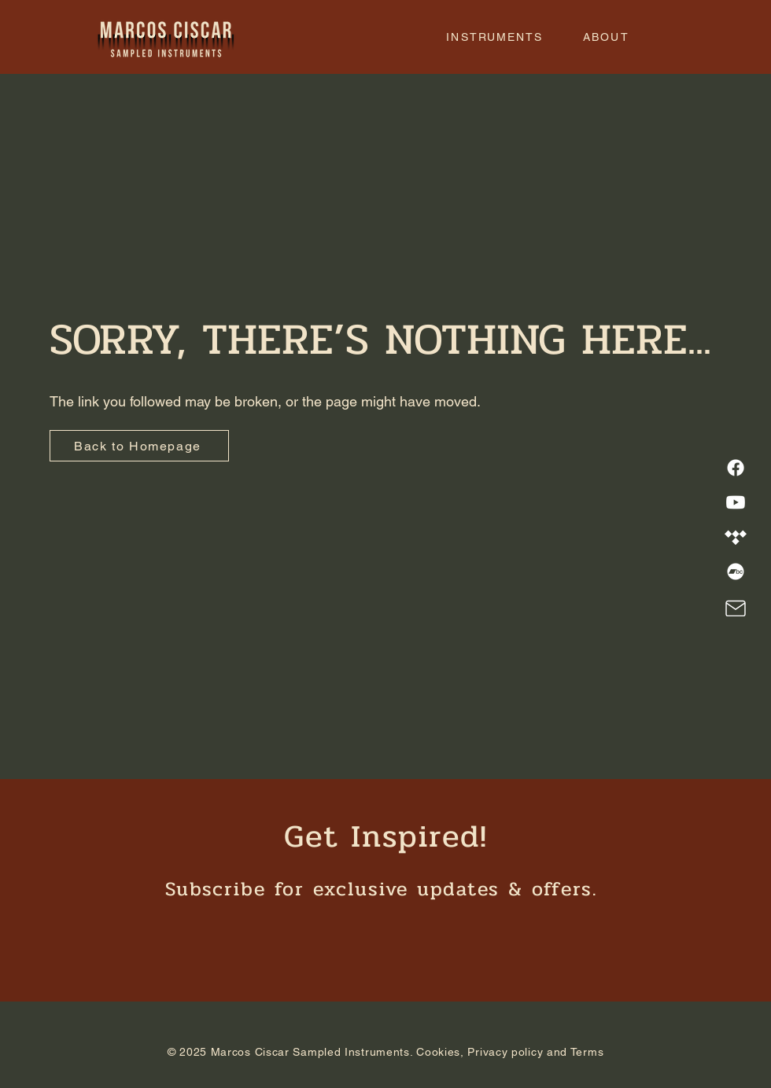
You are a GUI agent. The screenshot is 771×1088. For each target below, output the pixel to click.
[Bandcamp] (736, 572)
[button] (495, 37)
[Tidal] (736, 537)
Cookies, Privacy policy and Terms (509, 1052)
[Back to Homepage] (139, 445)
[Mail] (735, 608)
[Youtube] (736, 502)
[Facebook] (736, 468)
